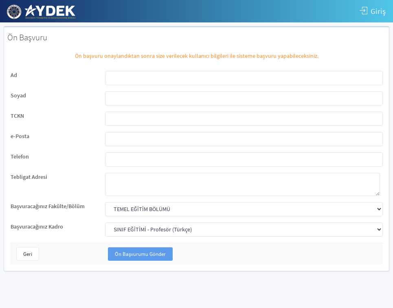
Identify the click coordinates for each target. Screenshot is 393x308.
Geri (27, 254)
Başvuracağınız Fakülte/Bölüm (48, 206)
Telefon (20, 156)
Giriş (373, 11)
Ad (14, 75)
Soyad (18, 95)
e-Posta (20, 136)
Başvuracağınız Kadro (37, 226)
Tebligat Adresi (29, 176)
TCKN (17, 115)
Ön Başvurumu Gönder (140, 254)
